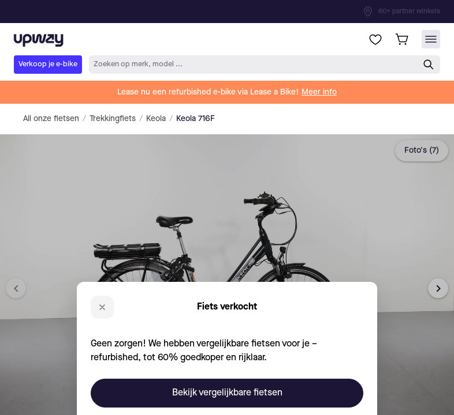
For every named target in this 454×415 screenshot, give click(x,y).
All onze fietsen (51, 119)
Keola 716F (195, 119)
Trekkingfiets (113, 119)
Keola (156, 119)
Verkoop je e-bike (47, 64)
